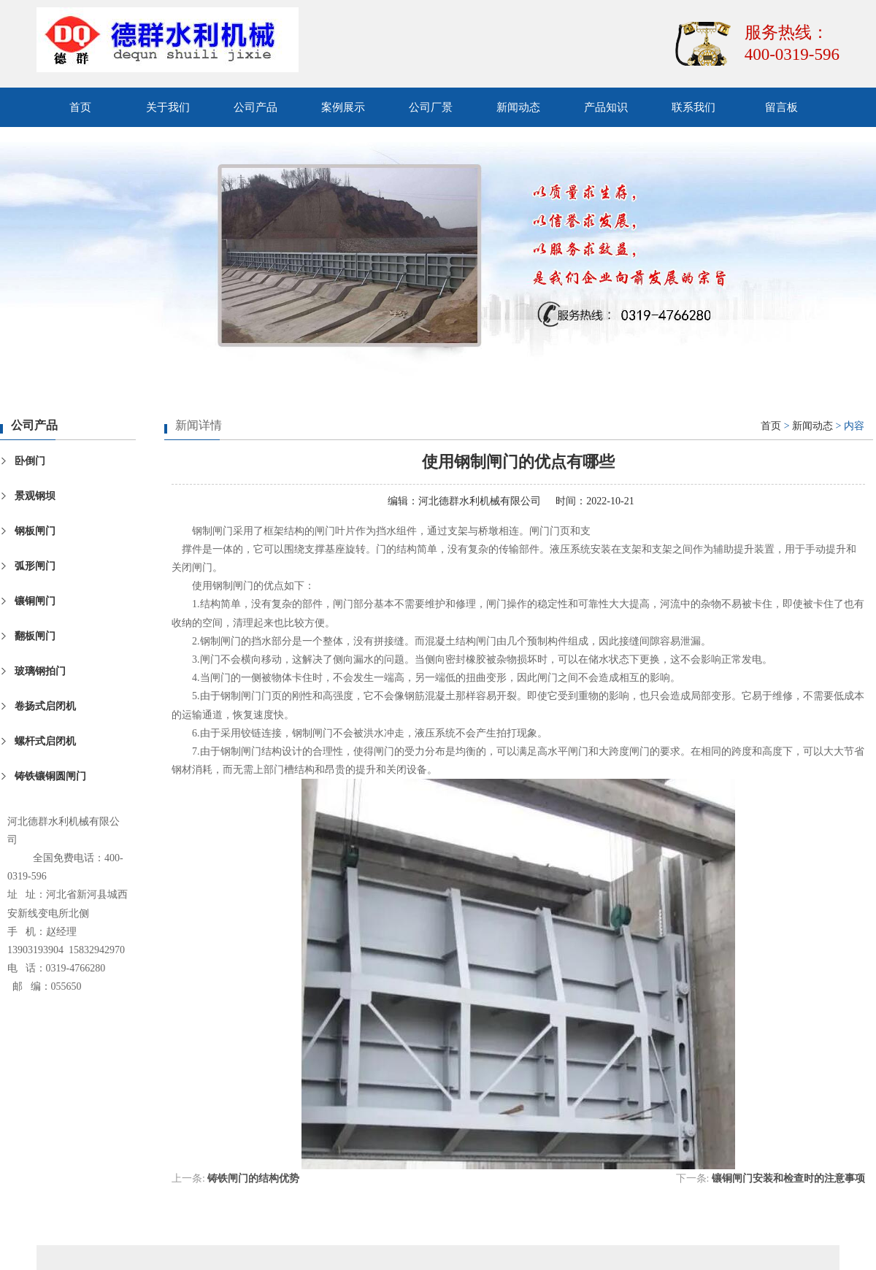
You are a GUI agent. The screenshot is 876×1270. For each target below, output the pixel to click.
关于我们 (168, 107)
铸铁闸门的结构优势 (253, 1178)
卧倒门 (30, 460)
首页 (80, 107)
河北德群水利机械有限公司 (479, 501)
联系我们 (693, 107)
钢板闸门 (35, 531)
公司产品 (255, 107)
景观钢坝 (35, 495)
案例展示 (343, 107)
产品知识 (606, 107)
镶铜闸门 (35, 601)
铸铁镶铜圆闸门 (50, 776)
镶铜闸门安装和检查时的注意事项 (788, 1178)
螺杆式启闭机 (45, 741)
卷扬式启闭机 (45, 706)
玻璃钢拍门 (40, 671)
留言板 (781, 107)
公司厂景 (431, 107)
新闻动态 (518, 107)
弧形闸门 (35, 566)
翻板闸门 (35, 636)
